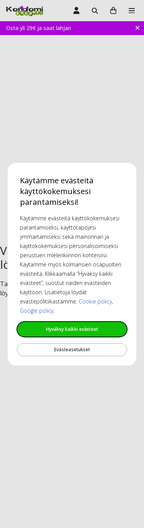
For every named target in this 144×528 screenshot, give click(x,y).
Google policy (36, 310)
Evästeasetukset (72, 349)
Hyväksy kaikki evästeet (72, 329)
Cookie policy (95, 301)
